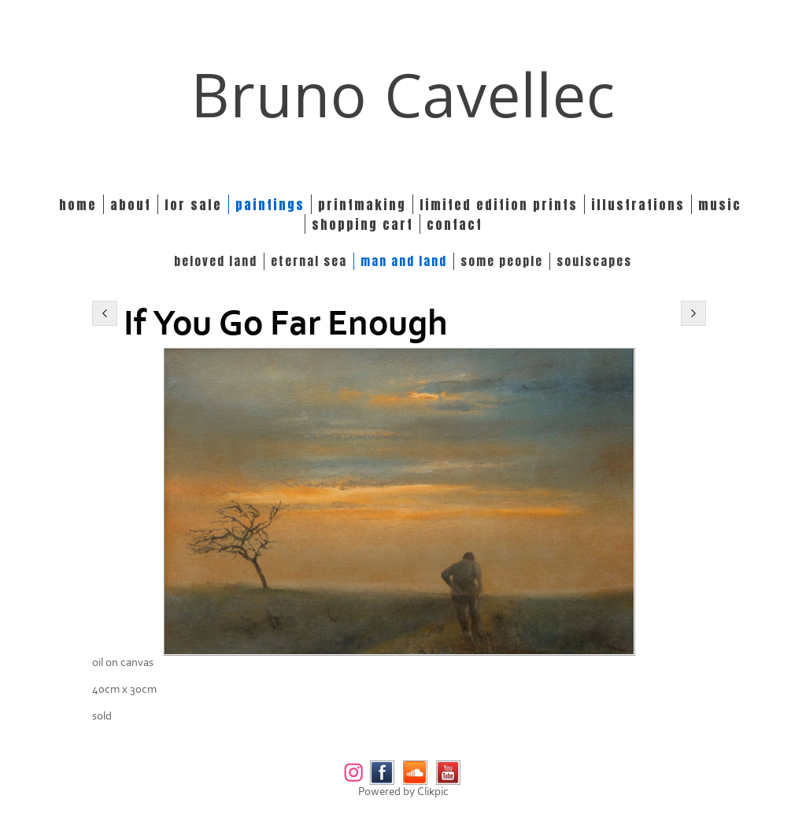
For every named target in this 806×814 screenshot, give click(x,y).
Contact (454, 224)
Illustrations (638, 204)
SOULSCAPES (594, 261)
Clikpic (433, 791)
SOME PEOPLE (501, 261)
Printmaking (362, 204)
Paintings (270, 204)
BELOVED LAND (215, 261)
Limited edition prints (499, 204)
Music (719, 204)
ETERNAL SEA (309, 261)
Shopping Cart (362, 224)
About (130, 204)
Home (78, 204)
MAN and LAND (403, 261)
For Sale (193, 204)
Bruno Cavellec (403, 94)
